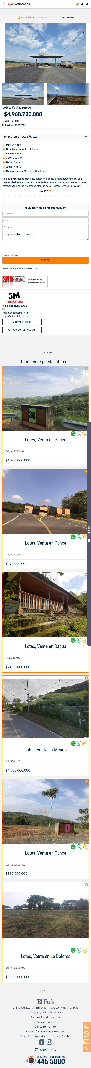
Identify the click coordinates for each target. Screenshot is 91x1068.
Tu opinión (89, 534)
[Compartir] (87, 4)
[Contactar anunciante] (84, 434)
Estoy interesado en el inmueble (45, 235)
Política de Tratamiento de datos (27, 269)
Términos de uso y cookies (45, 1026)
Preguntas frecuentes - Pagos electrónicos (45, 1031)
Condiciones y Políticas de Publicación (45, 1012)
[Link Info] (45, 448)
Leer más (43, 191)
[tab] (45, 137)
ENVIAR (45, 260)
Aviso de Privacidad (45, 1022)
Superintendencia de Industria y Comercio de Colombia (45, 1036)
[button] (45, 137)
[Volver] (5, 4)
